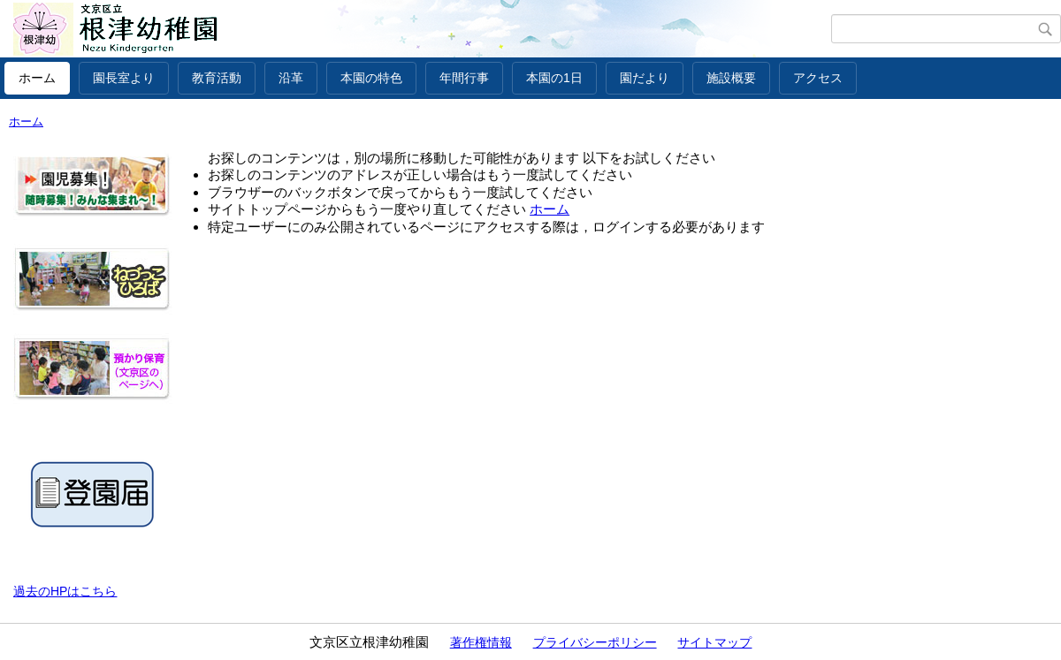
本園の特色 (371, 78)
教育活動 (216, 78)
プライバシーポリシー (595, 642)
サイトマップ (714, 642)
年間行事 (464, 78)
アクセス (818, 78)
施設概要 (731, 78)
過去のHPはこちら (65, 591)
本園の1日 (554, 78)
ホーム (37, 78)
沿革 (291, 78)
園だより (644, 78)
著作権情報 (481, 642)
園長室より (124, 78)
